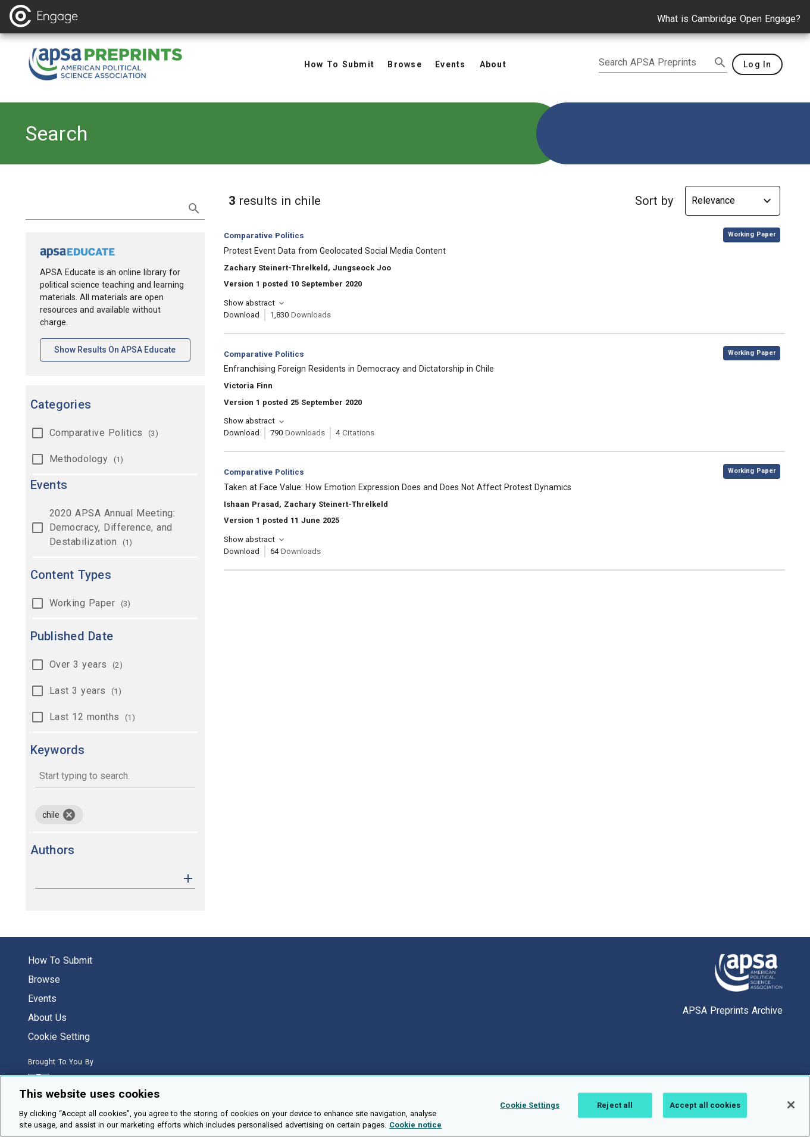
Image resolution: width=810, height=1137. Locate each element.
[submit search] (720, 62)
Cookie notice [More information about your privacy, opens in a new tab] (415, 1131)
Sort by (654, 201)
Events (42, 998)
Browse (44, 979)
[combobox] (115, 777)
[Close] (791, 1112)
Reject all (615, 1111)
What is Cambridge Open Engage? (728, 18)
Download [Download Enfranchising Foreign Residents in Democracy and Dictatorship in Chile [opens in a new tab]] (241, 432)
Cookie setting (59, 1036)
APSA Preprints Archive (733, 1010)
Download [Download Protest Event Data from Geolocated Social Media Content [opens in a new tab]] (241, 314)
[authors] (107, 878)
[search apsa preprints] (655, 62)
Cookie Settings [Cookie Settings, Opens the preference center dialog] (529, 1111)
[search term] (103, 207)
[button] (188, 877)
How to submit (60, 960)
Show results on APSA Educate (122, 348)
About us (47, 1017)
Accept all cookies (705, 1111)
